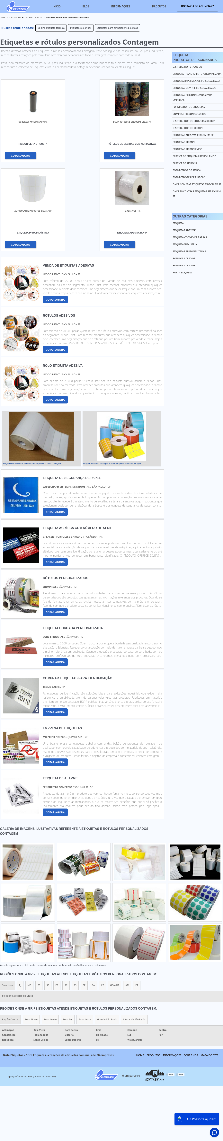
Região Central (10, 931)
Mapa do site (209, 967)
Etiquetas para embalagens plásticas (117, 28)
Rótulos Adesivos (184, 258)
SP (48, 897)
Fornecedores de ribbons (189, 177)
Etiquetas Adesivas (185, 230)
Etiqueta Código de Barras (190, 237)
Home (140, 967)
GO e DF (114, 897)
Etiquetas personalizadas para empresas (192, 97)
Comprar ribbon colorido (190, 114)
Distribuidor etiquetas (187, 66)
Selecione (7, 897)
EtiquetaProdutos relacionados (195, 57)
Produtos (159, 6)
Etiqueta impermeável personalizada (196, 81)
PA (136, 897)
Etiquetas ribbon (184, 142)
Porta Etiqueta (182, 272)
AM (127, 897)
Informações (120, 6)
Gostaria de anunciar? (197, 6)
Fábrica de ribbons (185, 163)
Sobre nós (191, 967)
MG (29, 897)
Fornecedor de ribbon (187, 170)
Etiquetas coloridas (80, 28)
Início (57, 6)
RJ (20, 897)
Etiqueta (178, 223)
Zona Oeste (50, 931)
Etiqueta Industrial (185, 244)
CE (102, 897)
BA (93, 897)
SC (66, 897)
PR (57, 897)
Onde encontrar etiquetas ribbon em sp (197, 194)
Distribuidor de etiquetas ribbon (194, 121)
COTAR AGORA (20, 155)
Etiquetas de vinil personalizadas (194, 88)
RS (75, 897)
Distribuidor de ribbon (188, 128)
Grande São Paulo (107, 931)
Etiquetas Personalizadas (189, 251)
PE (84, 897)
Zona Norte (31, 931)
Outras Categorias (190, 216)
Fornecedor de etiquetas (189, 107)
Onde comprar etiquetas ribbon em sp (197, 184)
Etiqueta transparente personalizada (197, 73)
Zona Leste (85, 931)
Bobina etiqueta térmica (51, 28)
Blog (86, 6)
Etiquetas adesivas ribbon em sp (193, 135)
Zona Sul (67, 931)
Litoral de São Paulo (134, 931)
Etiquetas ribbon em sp (187, 149)
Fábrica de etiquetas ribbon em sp (194, 156)
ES (39, 897)
